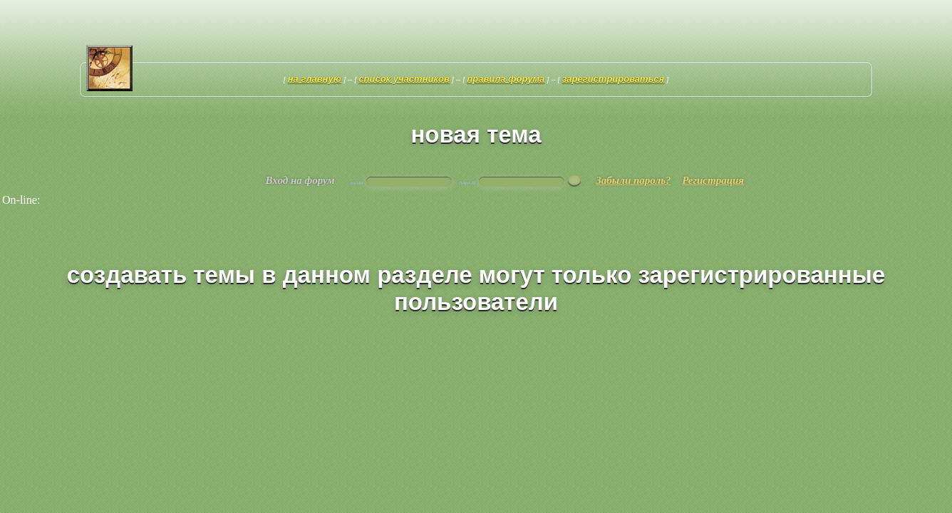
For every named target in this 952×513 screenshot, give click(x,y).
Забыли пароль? (633, 180)
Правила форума (505, 78)
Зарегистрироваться (613, 78)
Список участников (404, 78)
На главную (314, 78)
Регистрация (713, 180)
